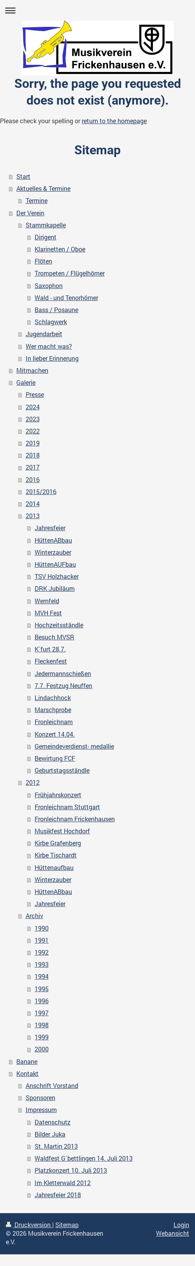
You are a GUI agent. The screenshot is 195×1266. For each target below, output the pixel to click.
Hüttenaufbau (54, 867)
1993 (42, 964)
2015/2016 (41, 492)
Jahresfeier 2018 (58, 1195)
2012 (33, 782)
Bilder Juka (50, 1134)
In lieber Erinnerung (52, 358)
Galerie (25, 382)
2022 (33, 431)
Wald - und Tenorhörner (66, 298)
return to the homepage (114, 121)
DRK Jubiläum (55, 588)
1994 (42, 976)
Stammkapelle (46, 225)
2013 (33, 516)
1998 (42, 1025)
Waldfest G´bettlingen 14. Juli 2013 (84, 1158)
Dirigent (45, 237)
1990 (42, 928)
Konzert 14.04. (55, 734)
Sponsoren (40, 1098)
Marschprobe (53, 710)
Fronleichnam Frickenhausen (75, 819)
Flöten (43, 261)
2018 (33, 455)
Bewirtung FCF (55, 758)
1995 (42, 989)
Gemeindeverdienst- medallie (74, 746)
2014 (33, 504)
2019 (33, 443)
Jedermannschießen (63, 674)
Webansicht (172, 1233)
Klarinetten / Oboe (60, 249)
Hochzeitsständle (59, 625)
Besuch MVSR (54, 637)
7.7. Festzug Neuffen (63, 686)
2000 (42, 1049)
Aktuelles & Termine (43, 188)
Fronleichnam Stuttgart (67, 807)
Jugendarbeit (44, 334)
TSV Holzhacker (57, 576)
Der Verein (30, 213)
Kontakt (27, 1073)
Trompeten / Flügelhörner (70, 273)
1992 (42, 952)
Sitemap (67, 1225)
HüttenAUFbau (55, 564)
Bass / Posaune (56, 310)
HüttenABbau (53, 540)
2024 (33, 407)
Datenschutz (52, 1122)
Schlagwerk (51, 322)
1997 (42, 1013)
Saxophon (49, 286)
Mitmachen (32, 370)
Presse (35, 394)
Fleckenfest (51, 661)
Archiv (34, 916)
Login (181, 1225)
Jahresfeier (50, 528)
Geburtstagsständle (62, 770)
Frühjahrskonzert (58, 795)
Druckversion (29, 1225)
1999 (42, 1037)
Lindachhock (53, 698)
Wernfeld (47, 601)
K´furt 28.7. (50, 649)
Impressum (41, 1110)
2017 (33, 467)
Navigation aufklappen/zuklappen (97, 10)
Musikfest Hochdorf (62, 831)
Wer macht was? (49, 346)
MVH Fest (48, 613)
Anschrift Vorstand (52, 1086)
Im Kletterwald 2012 (63, 1183)
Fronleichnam (54, 722)
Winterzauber (53, 552)
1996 (42, 1001)
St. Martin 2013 (56, 1146)
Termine (36, 200)
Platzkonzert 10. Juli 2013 (71, 1170)
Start (23, 176)
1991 (42, 940)
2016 (33, 480)
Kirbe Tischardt (56, 855)
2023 (33, 419)
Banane (26, 1061)
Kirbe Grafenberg (58, 843)
